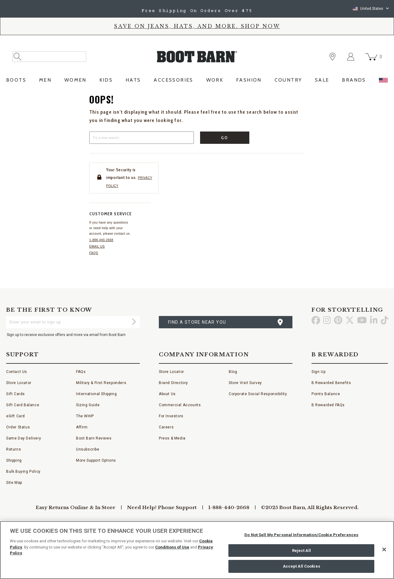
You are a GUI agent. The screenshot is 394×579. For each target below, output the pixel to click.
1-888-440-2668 (101, 240)
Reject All (301, 550)
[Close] (384, 549)
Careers (166, 427)
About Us (167, 394)
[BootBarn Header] (197, 61)
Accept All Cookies (301, 566)
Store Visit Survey (245, 383)
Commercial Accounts (180, 405)
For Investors (171, 416)
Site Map (14, 482)
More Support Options (96, 460)
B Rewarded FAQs (328, 405)
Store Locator (18, 383)
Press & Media (172, 438)
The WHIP (85, 416)
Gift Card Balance (22, 405)
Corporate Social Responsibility (258, 394)
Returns (13, 449)
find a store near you (197, 322)
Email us (97, 246)
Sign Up (318, 372)
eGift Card (15, 416)
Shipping (14, 460)
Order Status (18, 427)
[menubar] (197, 81)
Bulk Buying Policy (23, 471)
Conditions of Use (172, 547)
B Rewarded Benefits (331, 383)
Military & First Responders (101, 383)
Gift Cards (15, 394)
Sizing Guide (87, 405)
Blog (233, 372)
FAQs (93, 253)
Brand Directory (173, 383)
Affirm (82, 427)
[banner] (197, 44)
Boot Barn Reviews (93, 438)
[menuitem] (16, 81)
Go (225, 137)
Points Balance (326, 394)
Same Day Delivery (23, 438)
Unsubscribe (87, 449)
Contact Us (16, 372)
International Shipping (96, 394)
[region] (197, 550)
